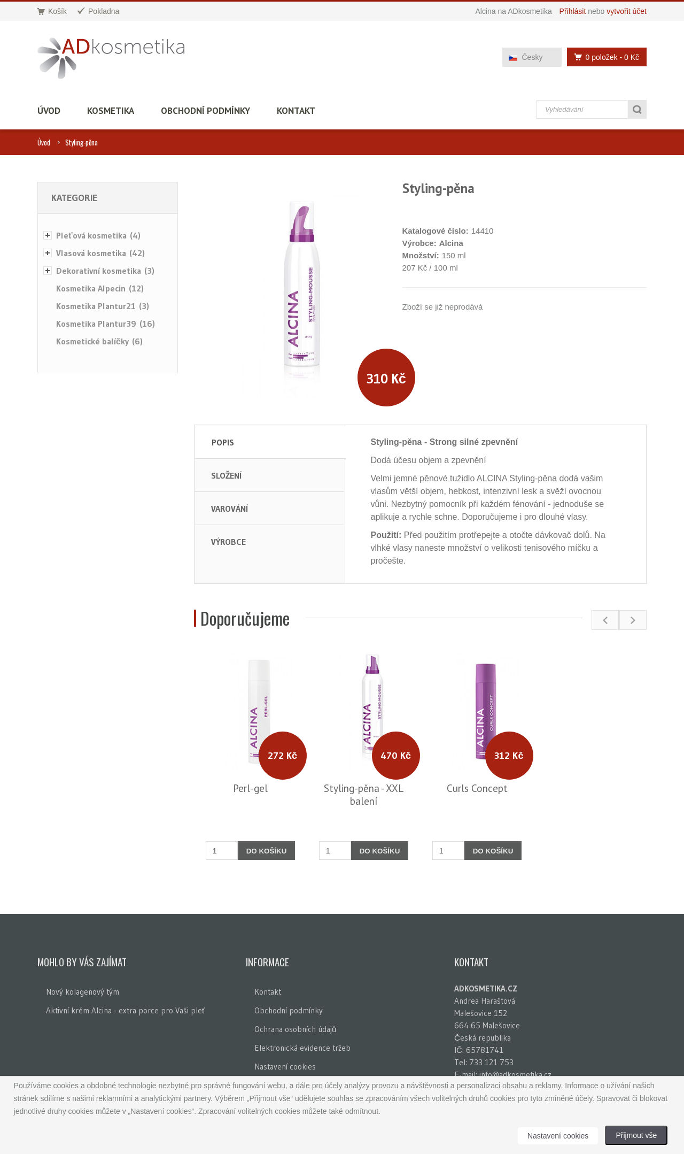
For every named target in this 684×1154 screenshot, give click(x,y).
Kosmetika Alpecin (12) (100, 288)
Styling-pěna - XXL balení (363, 794)
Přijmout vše (636, 1135)
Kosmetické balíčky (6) (99, 341)
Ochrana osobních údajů (295, 1029)
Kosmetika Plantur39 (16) (105, 323)
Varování (229, 508)
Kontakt (296, 111)
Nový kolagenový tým (82, 992)
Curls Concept (477, 788)
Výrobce (228, 541)
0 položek (604, 57)
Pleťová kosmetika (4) (98, 235)
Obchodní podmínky (205, 111)
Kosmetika (110, 111)
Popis (223, 442)
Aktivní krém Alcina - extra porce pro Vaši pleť (125, 1010)
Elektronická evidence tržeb (302, 1048)
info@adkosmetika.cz (515, 1075)
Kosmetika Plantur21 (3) (102, 306)
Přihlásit (572, 11)
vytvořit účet (627, 11)
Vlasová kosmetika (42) (100, 253)
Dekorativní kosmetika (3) (105, 270)
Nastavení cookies (285, 1066)
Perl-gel (250, 788)
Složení (226, 475)
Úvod (48, 111)
